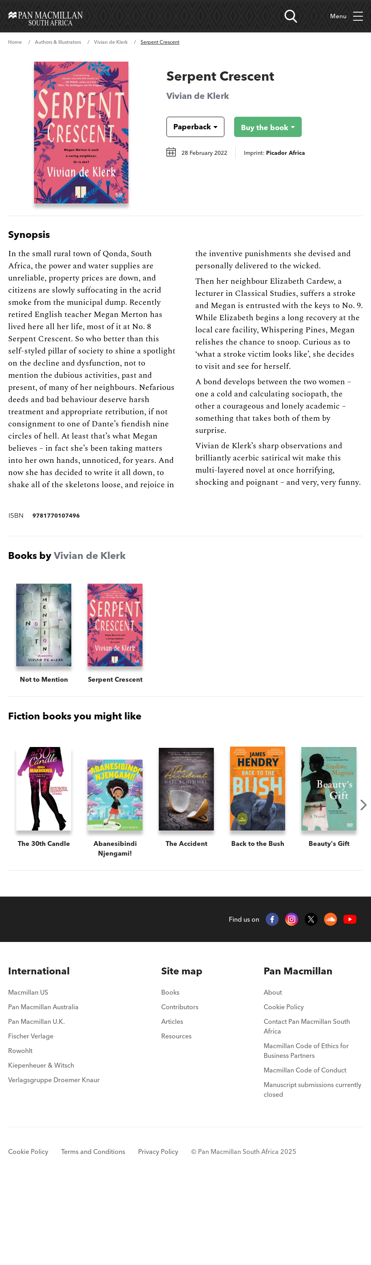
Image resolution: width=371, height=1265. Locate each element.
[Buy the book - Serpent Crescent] (261, 127)
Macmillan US (28, 1070)
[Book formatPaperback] (189, 127)
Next (363, 805)
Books (170, 1070)
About (273, 1070)
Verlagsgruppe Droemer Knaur (54, 1158)
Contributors (179, 1085)
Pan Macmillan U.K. (36, 1099)
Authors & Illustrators (58, 42)
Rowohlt (20, 1128)
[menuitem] (54, 1048)
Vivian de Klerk (111, 42)
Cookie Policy (284, 1085)
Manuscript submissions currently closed (312, 1167)
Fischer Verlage (30, 1114)
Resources (176, 1114)
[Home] (45, 16)
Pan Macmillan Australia (43, 1085)
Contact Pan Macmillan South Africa (307, 1104)
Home (15, 42)
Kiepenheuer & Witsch (41, 1143)
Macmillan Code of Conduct (305, 1148)
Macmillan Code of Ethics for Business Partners (306, 1128)
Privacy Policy (158, 1229)
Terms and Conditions (93, 1229)
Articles (172, 1099)
